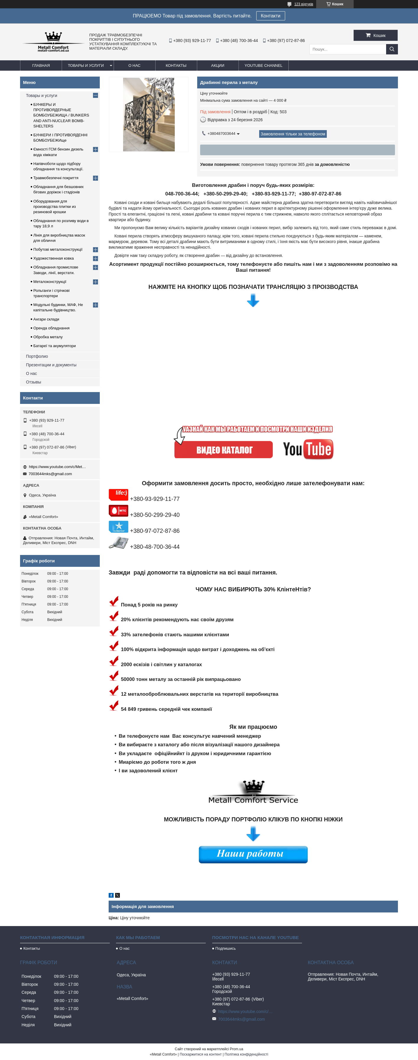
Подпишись (225, 948)
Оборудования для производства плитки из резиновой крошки (54, 206)
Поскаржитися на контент (201, 1054)
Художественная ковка (53, 258)
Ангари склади (46, 319)
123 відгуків (303, 4)
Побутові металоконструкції (57, 249)
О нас (134, 65)
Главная (41, 65)
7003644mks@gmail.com (50, 474)
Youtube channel (264, 65)
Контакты (176, 65)
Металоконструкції (49, 281)
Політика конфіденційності (246, 1054)
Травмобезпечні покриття (56, 178)
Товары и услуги (86, 65)
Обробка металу (48, 337)
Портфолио (37, 356)
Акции (217, 65)
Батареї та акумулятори (54, 346)
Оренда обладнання (51, 328)
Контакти (271, 15)
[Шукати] (392, 49)
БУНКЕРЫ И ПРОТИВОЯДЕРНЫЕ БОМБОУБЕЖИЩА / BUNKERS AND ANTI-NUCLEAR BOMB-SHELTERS (61, 115)
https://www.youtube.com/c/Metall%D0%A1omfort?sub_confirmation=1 (58, 467)
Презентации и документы (51, 364)
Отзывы (33, 382)
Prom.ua (236, 1049)
